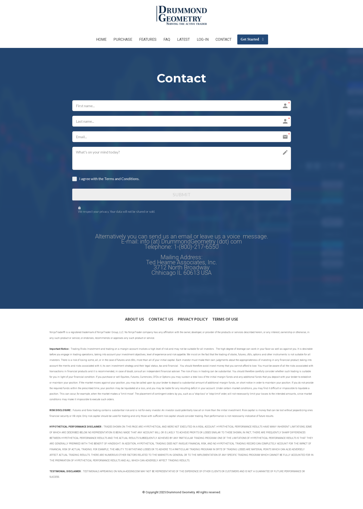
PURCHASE (122, 39)
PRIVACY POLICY (193, 320)
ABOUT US (134, 320)
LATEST (183, 39)
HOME (101, 39)
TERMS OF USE (225, 320)
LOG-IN (203, 39)
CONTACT (224, 39)
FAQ (166, 39)
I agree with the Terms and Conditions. (109, 178)
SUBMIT (182, 195)
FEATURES (147, 39)
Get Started (252, 39)
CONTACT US (161, 320)
